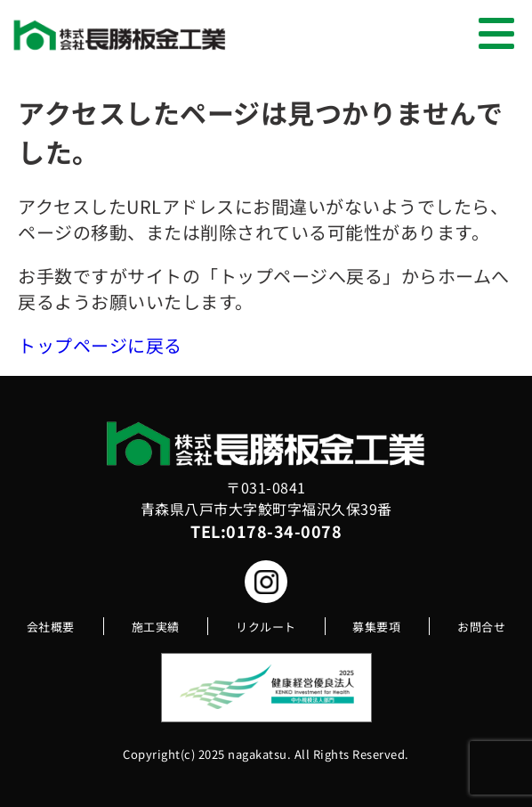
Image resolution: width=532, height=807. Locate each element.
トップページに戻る (100, 345)
